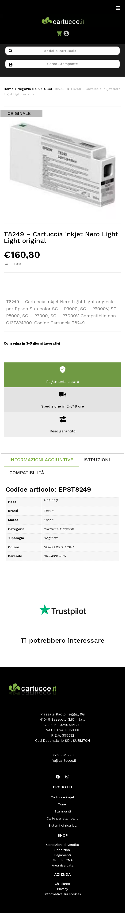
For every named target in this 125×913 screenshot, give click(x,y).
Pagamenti (62, 855)
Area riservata (62, 865)
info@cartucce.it (62, 760)
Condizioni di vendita (62, 845)
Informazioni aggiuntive (41, 459)
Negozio (24, 89)
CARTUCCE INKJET (50, 89)
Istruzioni (96, 459)
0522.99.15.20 (63, 755)
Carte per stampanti (63, 818)
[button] (66, 33)
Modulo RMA (63, 860)
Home (8, 89)
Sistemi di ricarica (62, 825)
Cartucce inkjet (62, 797)
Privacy (62, 889)
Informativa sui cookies (62, 894)
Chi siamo (62, 884)
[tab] (41, 460)
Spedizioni (62, 850)
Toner (62, 804)
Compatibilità (26, 472)
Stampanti (62, 811)
